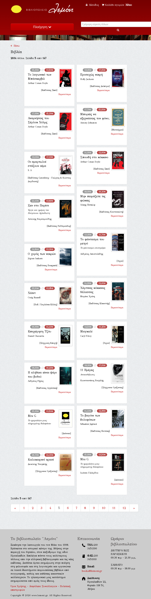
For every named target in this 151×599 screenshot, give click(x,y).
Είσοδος (93, 4)
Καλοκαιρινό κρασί (41, 459)
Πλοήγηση (42, 27)
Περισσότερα (64, 94)
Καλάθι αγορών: (117, 4)
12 (124, 508)
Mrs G (32, 416)
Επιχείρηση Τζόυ (39, 331)
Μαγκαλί (86, 331)
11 (113, 508)
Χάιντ (32, 293)
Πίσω (15, 45)
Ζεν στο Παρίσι (38, 205)
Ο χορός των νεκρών (42, 254)
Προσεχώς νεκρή (91, 74)
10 (103, 508)
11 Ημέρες (87, 370)
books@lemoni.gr (92, 571)
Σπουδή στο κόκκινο (94, 157)
